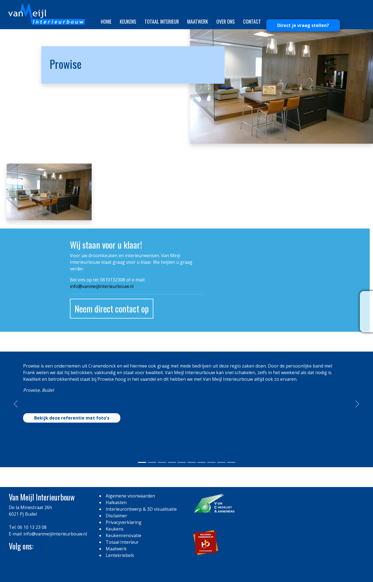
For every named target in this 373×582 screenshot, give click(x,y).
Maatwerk (197, 21)
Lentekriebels (120, 555)
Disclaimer (116, 516)
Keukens (128, 21)
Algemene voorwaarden (130, 496)
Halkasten (116, 502)
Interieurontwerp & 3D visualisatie (141, 509)
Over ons (225, 21)
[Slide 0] (142, 462)
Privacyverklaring (123, 522)
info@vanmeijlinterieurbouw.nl (102, 286)
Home (106, 21)
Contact (252, 21)
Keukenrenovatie (123, 535)
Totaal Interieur (162, 21)
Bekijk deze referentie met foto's (71, 418)
